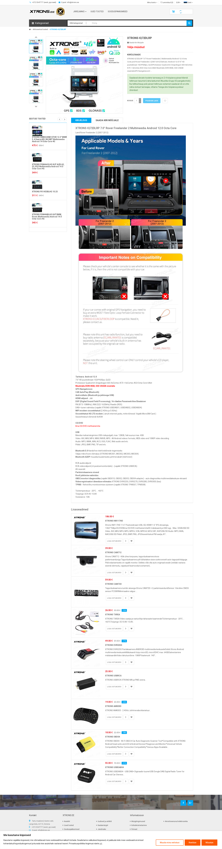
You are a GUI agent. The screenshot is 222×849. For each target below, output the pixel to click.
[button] (48, 23)
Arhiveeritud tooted (40, 29)
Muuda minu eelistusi (170, 842)
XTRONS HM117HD (114, 521)
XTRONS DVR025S (113, 645)
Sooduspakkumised (71, 829)
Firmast (134, 829)
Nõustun (209, 842)
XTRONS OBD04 (112, 737)
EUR (178, 3)
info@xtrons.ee (44, 830)
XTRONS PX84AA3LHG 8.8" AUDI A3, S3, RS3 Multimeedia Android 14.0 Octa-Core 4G (48, 166)
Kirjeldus (81, 120)
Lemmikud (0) (166, 3)
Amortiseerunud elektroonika (176, 821)
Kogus (130, 101)
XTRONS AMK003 (113, 706)
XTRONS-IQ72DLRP (58, 29)
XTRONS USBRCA (113, 676)
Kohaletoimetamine (139, 825)
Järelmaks (102, 829)
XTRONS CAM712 (113, 552)
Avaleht (67, 821)
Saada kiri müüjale (135, 43)
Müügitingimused (138, 821)
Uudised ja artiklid (105, 821)
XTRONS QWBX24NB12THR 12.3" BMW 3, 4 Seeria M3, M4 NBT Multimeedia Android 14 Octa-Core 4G (49, 139)
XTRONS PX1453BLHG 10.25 (45, 191)
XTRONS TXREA (112, 614)
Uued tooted (69, 825)
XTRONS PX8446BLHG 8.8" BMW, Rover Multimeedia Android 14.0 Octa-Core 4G (47, 216)
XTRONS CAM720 (113, 584)
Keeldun (192, 842)
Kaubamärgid (103, 825)
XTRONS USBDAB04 (114, 767)
